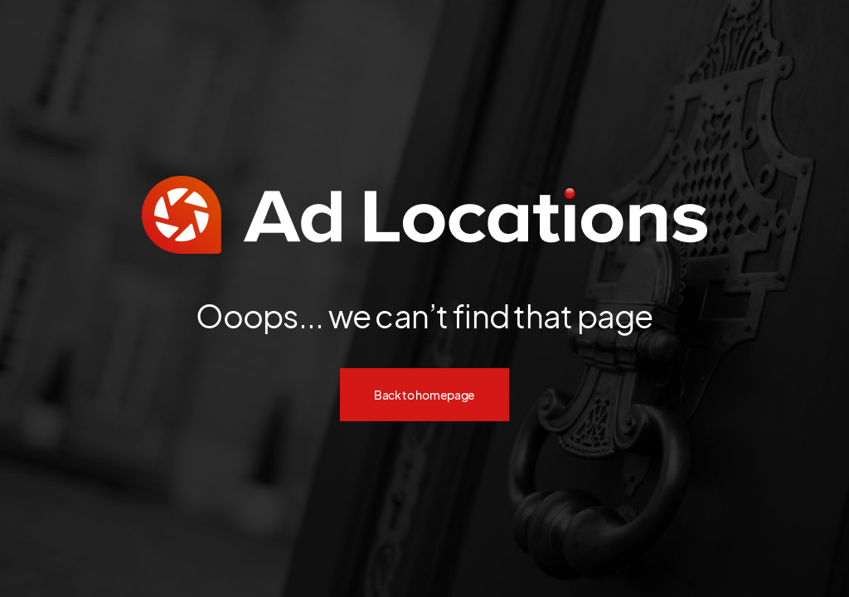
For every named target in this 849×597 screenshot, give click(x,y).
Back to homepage (424, 394)
